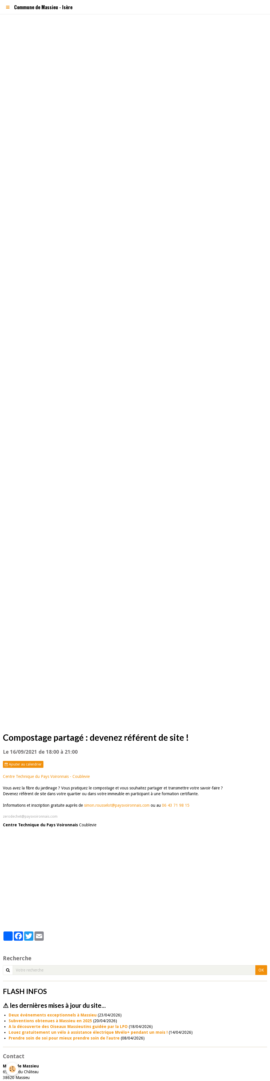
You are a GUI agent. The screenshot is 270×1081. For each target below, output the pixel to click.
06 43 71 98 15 (175, 805)
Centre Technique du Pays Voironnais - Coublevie (46, 776)
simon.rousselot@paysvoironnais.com (116, 805)
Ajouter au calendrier (23, 764)
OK (261, 970)
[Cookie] (12, 1069)
